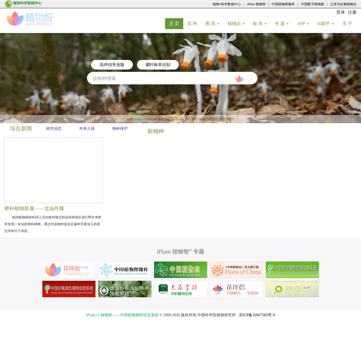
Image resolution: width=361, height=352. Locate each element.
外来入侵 (87, 129)
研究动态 (54, 129)
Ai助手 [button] (325, 23)
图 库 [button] (212, 23)
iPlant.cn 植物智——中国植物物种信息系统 (122, 315)
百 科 (194, 23)
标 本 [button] (260, 23)
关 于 (349, 23)
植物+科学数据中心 (227, 4)
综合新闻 (21, 128)
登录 (340, 12)
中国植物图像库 (283, 4)
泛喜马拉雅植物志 (343, 4)
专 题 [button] (282, 23)
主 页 (176, 23)
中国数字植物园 (312, 4)
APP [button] (303, 23)
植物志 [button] (236, 23)
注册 (352, 12)
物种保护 (120, 129)
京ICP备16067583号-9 (257, 315)
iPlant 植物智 (256, 4)
